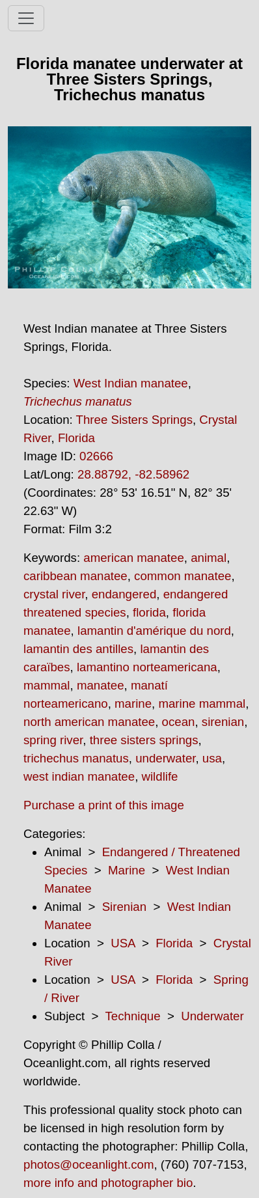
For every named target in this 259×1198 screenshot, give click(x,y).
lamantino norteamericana (147, 667)
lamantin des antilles (78, 649)
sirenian (223, 722)
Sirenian (124, 906)
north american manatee (89, 722)
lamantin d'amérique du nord (154, 630)
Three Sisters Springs (134, 419)
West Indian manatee (131, 383)
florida (149, 612)
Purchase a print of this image (103, 805)
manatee (100, 685)
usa (212, 758)
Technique (133, 1016)
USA (123, 943)
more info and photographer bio (108, 1183)
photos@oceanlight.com (88, 1164)
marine (133, 703)
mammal (46, 685)
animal (208, 557)
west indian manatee (79, 776)
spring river (53, 740)
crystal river (54, 594)
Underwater (212, 1016)
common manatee (182, 576)
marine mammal (201, 703)
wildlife (160, 776)
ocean (178, 722)
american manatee (133, 557)
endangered (124, 594)
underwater (165, 758)
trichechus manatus (76, 758)
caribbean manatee (75, 576)
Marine (126, 870)
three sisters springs (144, 740)
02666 (96, 456)
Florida (76, 438)
